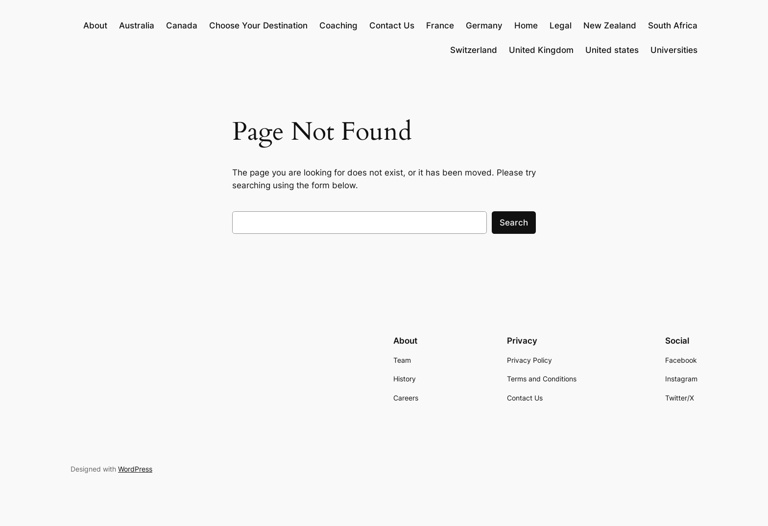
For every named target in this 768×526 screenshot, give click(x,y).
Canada (181, 25)
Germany (484, 25)
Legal (561, 25)
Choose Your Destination (258, 25)
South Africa (672, 25)
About (95, 25)
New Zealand (609, 25)
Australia (136, 25)
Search (514, 222)
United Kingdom (541, 50)
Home (526, 25)
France (440, 25)
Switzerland (473, 50)
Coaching (338, 25)
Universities (673, 50)
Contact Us (391, 25)
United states (612, 50)
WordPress (135, 469)
